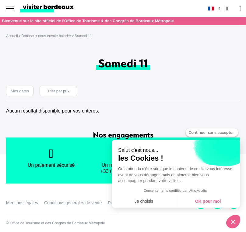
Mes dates (20, 91)
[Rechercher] (226, 8)
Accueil (12, 36)
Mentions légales (22, 202)
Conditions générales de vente (73, 202)
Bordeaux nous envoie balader (46, 36)
